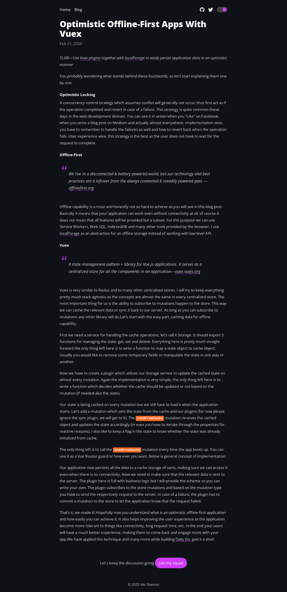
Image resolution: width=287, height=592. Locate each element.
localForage (70, 233)
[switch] (222, 10)
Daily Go (183, 539)
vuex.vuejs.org (187, 271)
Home (65, 9)
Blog (78, 9)
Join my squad (171, 563)
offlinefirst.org (81, 188)
